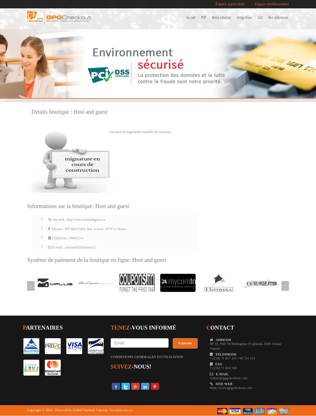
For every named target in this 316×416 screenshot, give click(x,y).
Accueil (191, 18)
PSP (203, 18)
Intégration (244, 18)
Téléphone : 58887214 (65, 238)
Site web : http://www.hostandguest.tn (76, 220)
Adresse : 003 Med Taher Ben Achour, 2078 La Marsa (87, 229)
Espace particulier (229, 4)
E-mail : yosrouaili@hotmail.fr (72, 247)
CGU (259, 18)
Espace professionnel (272, 4)
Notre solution (221, 18)
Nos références (278, 18)
